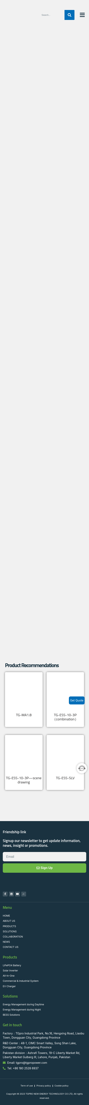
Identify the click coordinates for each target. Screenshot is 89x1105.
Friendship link (14, 832)
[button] (82, 15)
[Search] (69, 15)
